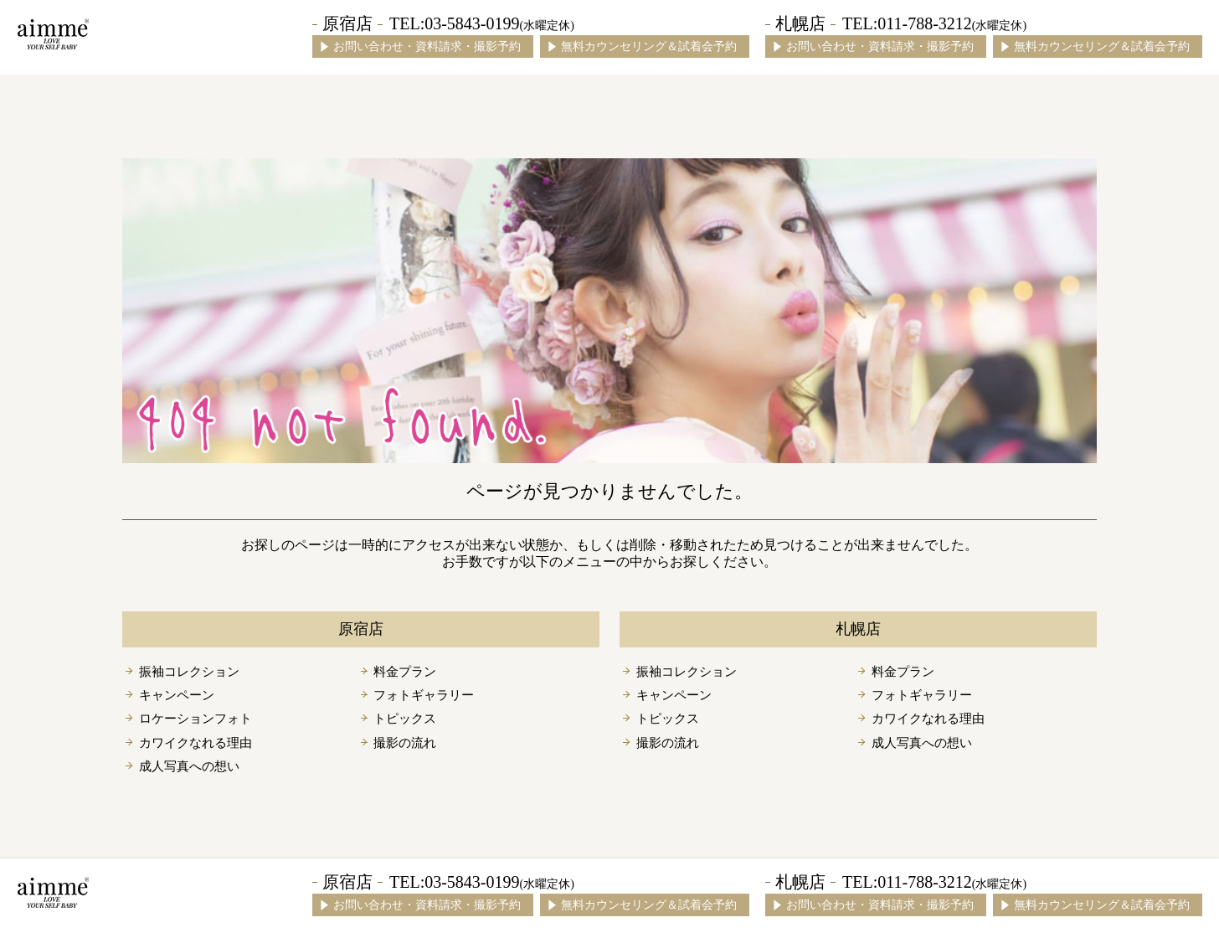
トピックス (404, 718)
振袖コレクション (189, 671)
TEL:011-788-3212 (934, 23)
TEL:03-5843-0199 (481, 23)
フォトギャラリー (423, 695)
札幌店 (800, 23)
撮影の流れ (404, 743)
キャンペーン (176, 695)
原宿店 (347, 23)
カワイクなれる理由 (195, 743)
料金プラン (404, 671)
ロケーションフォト (195, 718)
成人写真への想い (189, 766)
